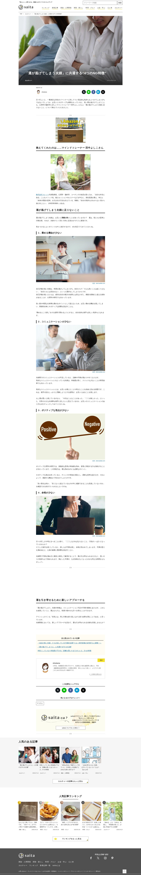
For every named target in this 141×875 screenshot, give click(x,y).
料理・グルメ (90, 8)
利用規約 (53, 871)
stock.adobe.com (111, 80)
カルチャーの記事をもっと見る (70, 781)
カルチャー (119, 8)
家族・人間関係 (66, 8)
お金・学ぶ (101, 8)
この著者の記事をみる (96, 674)
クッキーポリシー (89, 871)
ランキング (46, 8)
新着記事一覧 (45, 865)
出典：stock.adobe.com (98, 283)
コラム (40, 703)
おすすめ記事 (46, 871)
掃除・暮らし (78, 8)
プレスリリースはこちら (34, 871)
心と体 (110, 8)
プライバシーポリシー (76, 871)
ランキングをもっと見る (72, 839)
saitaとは (56, 865)
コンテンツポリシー (63, 871)
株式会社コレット (42, 195)
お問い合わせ (22, 871)
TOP (21, 14)
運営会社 (98, 871)
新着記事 (55, 8)
